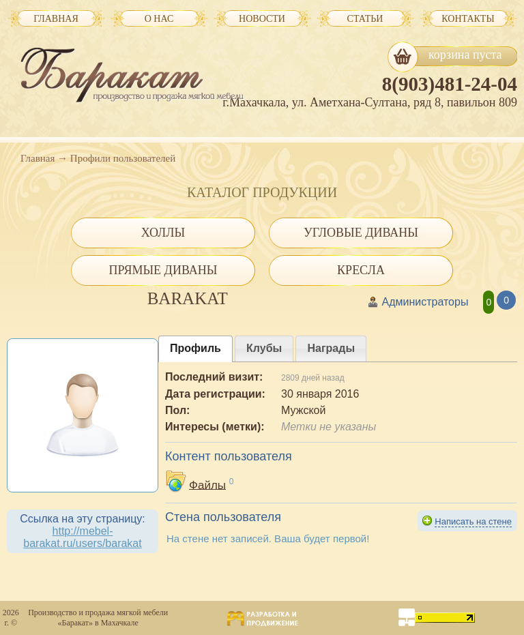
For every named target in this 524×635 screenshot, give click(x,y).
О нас (159, 19)
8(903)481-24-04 (449, 84)
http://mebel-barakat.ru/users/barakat (82, 537)
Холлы (163, 232)
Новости (262, 19)
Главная (37, 158)
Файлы (207, 484)
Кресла (361, 270)
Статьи (365, 19)
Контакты (467, 19)
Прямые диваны (163, 270)
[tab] (195, 349)
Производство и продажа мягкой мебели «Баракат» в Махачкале (98, 617)
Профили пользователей (122, 158)
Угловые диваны (361, 232)
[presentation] (195, 348)
